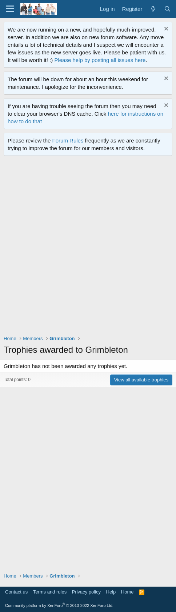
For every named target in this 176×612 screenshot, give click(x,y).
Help (111, 592)
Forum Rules (68, 140)
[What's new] (153, 9)
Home (127, 592)
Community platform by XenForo (59, 605)
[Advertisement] (88, 247)
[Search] (167, 9)
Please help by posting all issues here (99, 60)
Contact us (16, 592)
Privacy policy (86, 592)
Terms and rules (50, 592)
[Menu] (10, 9)
